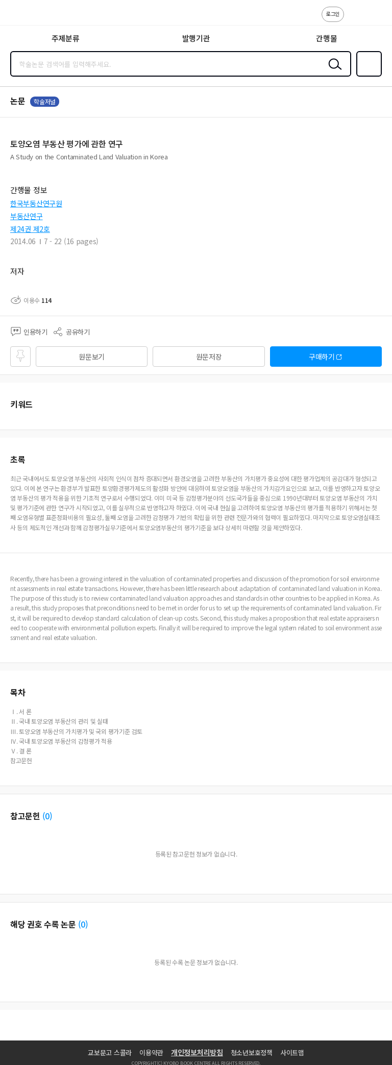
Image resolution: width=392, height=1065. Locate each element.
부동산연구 (26, 216)
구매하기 (322, 356)
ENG (376, 19)
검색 (332, 72)
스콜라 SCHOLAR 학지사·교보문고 (31, 15)
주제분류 (66, 38)
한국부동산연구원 (36, 203)
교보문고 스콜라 (110, 1052)
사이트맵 (292, 1052)
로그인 (332, 13)
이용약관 (151, 1052)
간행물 (326, 38)
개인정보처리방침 (197, 1052)
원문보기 (92, 356)
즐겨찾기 (367, 76)
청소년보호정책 (252, 1052)
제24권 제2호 (30, 229)
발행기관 (196, 38)
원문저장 (209, 356)
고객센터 (355, 19)
